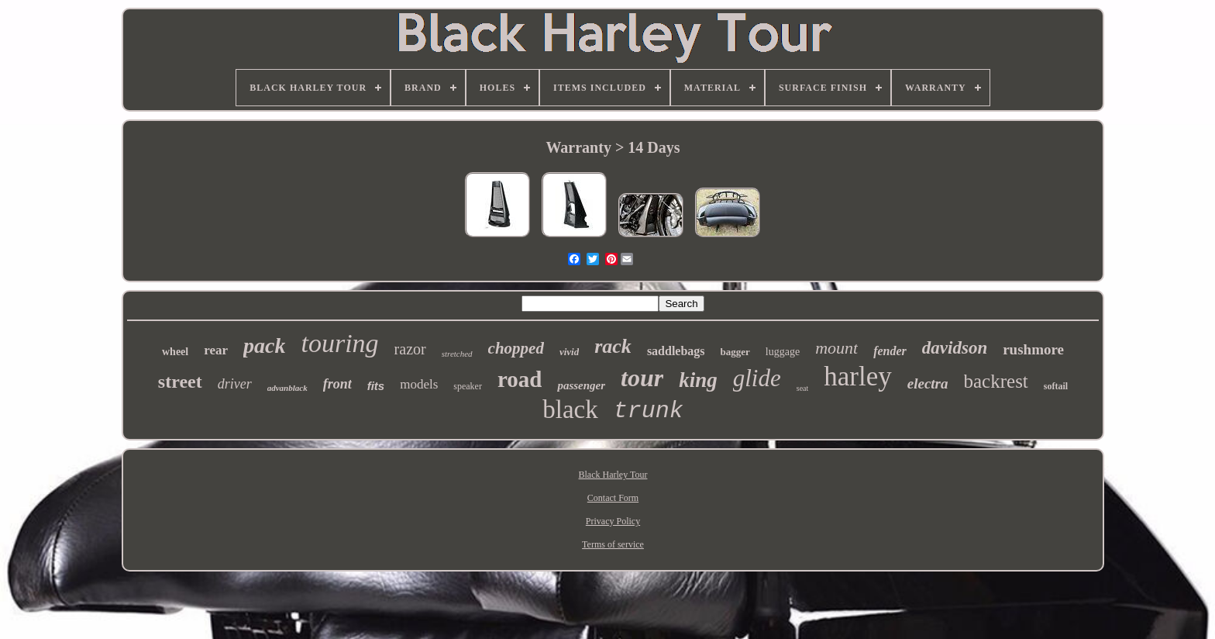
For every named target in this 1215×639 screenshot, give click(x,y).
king (698, 380)
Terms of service (613, 544)
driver (235, 384)
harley (857, 376)
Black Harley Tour (613, 474)
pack (264, 345)
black (569, 409)
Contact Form (612, 497)
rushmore (1033, 349)
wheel (175, 351)
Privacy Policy (613, 521)
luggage (783, 351)
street (180, 381)
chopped (516, 348)
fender (890, 350)
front (337, 384)
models (419, 384)
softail (1056, 386)
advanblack (287, 387)
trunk (648, 411)
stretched (457, 353)
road (519, 379)
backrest (996, 381)
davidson (954, 347)
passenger (581, 385)
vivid (569, 351)
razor (410, 348)
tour (642, 378)
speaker (467, 386)
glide (757, 378)
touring (339, 343)
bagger (735, 351)
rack (613, 346)
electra (927, 383)
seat (803, 388)
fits (376, 385)
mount (836, 347)
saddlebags (676, 350)
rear (216, 350)
